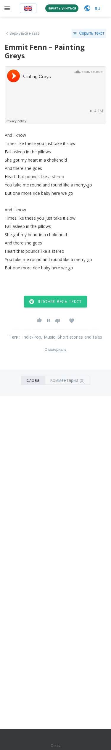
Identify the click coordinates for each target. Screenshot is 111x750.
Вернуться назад (22, 33)
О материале (55, 349)
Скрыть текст (88, 33)
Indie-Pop (31, 337)
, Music (48, 337)
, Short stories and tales (78, 337)
